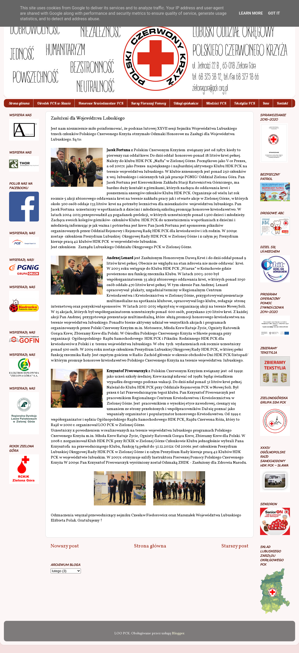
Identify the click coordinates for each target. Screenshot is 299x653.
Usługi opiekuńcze (185, 103)
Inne (266, 103)
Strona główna (19, 103)
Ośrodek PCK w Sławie (54, 103)
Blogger (178, 633)
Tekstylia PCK (244, 103)
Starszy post (234, 546)
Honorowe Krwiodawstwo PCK (100, 103)
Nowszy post (65, 546)
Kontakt (282, 103)
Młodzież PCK (216, 103)
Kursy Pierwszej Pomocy (148, 103)
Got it (274, 13)
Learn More (251, 13)
